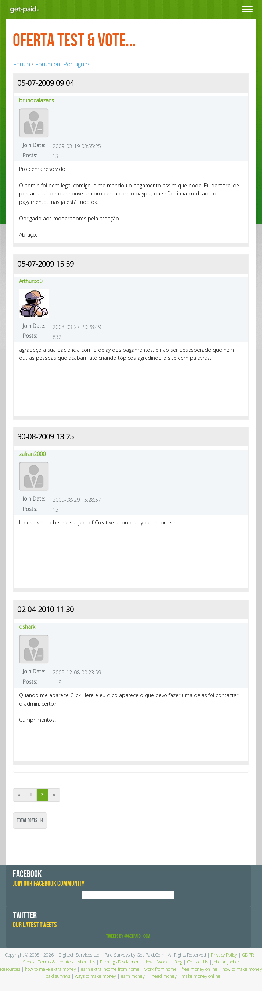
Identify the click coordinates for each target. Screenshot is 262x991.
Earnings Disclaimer (119, 962)
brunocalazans (36, 100)
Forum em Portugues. (63, 64)
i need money (163, 976)
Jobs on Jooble (226, 962)
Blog (178, 962)
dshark (27, 626)
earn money (133, 976)
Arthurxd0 (30, 281)
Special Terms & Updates (48, 962)
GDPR (248, 955)
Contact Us (197, 962)
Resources (10, 969)
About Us (86, 962)
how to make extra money (50, 969)
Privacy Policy (224, 955)
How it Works (156, 962)
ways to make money (95, 976)
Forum (21, 64)
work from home (160, 969)
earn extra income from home (110, 969)
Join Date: (34, 145)
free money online (200, 969)
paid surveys (58, 976)
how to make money (242, 969)
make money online (201, 976)
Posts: (30, 155)
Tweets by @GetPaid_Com (128, 936)
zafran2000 (32, 453)
